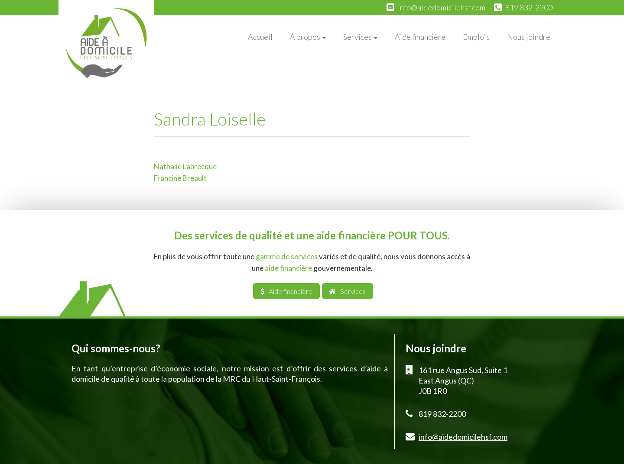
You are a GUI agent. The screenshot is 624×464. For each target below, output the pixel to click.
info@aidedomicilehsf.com (441, 7)
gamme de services (287, 256)
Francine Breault (180, 178)
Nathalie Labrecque (185, 166)
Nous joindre (528, 37)
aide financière (288, 268)
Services (360, 37)
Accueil (260, 37)
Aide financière (420, 37)
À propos (308, 37)
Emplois (476, 37)
